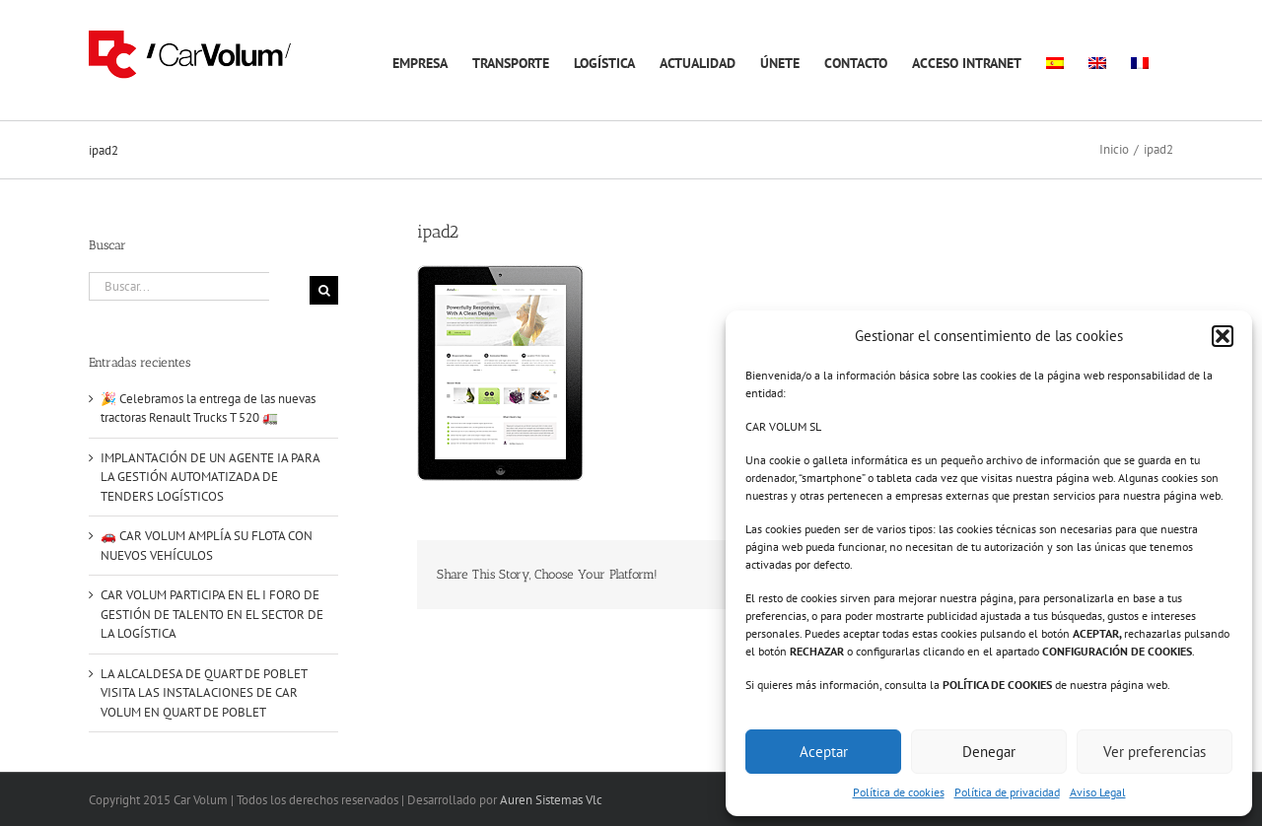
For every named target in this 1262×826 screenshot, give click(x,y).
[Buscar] (324, 290)
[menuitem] (1055, 60)
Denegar (989, 751)
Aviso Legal (1098, 792)
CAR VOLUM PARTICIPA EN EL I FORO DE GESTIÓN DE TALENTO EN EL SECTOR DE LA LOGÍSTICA (212, 614)
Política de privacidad (1007, 792)
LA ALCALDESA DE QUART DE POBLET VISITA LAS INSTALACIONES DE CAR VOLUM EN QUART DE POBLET (204, 693)
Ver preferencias (1154, 751)
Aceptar (824, 751)
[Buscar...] (179, 286)
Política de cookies (899, 792)
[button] (1222, 336)
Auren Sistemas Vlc (551, 800)
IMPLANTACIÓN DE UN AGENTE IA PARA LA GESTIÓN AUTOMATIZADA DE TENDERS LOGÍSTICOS (210, 477)
